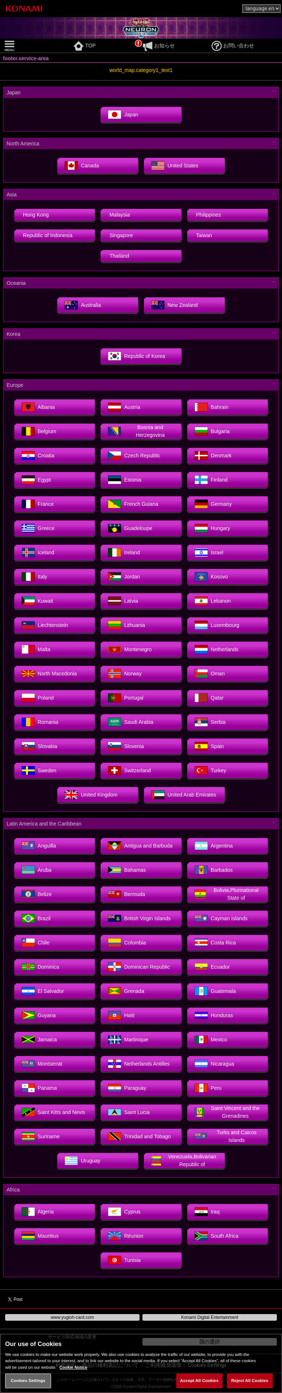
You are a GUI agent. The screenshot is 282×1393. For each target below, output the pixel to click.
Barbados (214, 870)
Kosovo (211, 576)
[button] (37, 45)
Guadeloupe (130, 528)
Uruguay (82, 1160)
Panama (39, 1088)
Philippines (208, 215)
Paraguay (127, 1088)
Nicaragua (214, 1064)
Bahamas (127, 870)
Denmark (213, 455)
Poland (38, 698)
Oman (210, 673)
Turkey (210, 770)
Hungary (212, 528)
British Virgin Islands (139, 918)
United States (174, 165)
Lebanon (213, 601)
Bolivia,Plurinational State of (226, 894)
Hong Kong (36, 215)
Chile (36, 942)
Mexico (211, 1039)
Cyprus (124, 1211)
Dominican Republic (139, 967)
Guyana (39, 1015)
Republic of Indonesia (48, 235)
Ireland (124, 552)
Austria (124, 407)
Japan (123, 114)
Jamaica (39, 1039)
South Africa (217, 1236)
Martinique (128, 1039)
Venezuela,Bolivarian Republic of (183, 1160)
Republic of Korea (136, 356)
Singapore (121, 235)
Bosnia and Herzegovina (136, 431)
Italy (34, 576)
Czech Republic (134, 455)
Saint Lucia (128, 1112)
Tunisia (124, 1260)
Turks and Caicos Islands (226, 1136)
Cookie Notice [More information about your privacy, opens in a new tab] (73, 1367)
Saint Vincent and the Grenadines (227, 1112)
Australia (83, 305)
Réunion (125, 1236)
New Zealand (174, 305)
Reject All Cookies (249, 1380)
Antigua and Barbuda (140, 845)
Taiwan (204, 235)
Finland (211, 480)
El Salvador (43, 991)
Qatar (209, 698)
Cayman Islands (221, 918)
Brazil (36, 918)
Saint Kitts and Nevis (53, 1112)
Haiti (121, 1015)
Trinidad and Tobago (139, 1136)
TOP (84, 45)
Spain (209, 746)
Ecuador (212, 967)
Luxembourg (217, 625)
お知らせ (158, 45)
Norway (124, 673)
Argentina (214, 845)
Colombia (127, 942)
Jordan (124, 576)
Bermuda (126, 894)
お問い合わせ (233, 45)
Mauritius (40, 1236)
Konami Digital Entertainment (209, 1317)
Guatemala (215, 991)
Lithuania (126, 625)
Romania (40, 722)
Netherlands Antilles (139, 1064)
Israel (209, 552)
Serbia (210, 722)
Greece (38, 528)
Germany (213, 504)
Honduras (214, 1015)
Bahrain (211, 407)
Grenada (126, 991)
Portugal (125, 698)
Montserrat (42, 1064)
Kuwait (37, 601)
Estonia (124, 480)
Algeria (38, 1211)
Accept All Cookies (199, 1380)
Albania (38, 407)
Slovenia (126, 746)
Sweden (39, 770)
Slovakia (39, 746)
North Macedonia (49, 673)
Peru (208, 1088)
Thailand (119, 256)
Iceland (38, 552)
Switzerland (129, 770)
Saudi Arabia (130, 722)
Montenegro (130, 649)
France (38, 504)
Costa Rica (215, 942)
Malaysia (119, 215)
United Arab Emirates (183, 794)
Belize (37, 894)
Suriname (41, 1136)
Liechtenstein (45, 625)
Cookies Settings (28, 1380)
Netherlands (217, 649)
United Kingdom (91, 794)
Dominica (40, 967)
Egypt (36, 480)
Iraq (207, 1211)
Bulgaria (212, 431)
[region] (141, 1363)
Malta (36, 649)
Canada (82, 165)
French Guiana (133, 504)
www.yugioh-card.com (72, 1317)
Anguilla (39, 845)
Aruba (36, 870)
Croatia (38, 455)
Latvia (123, 601)
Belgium (39, 431)
